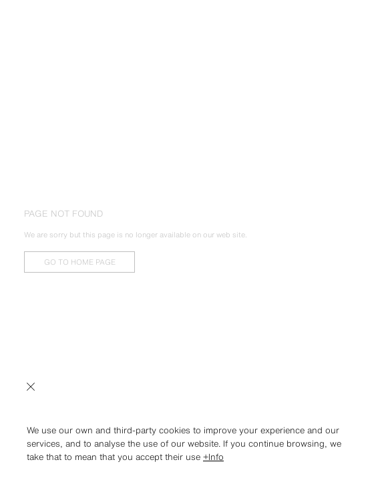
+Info (213, 457)
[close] (31, 385)
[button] (191, 416)
